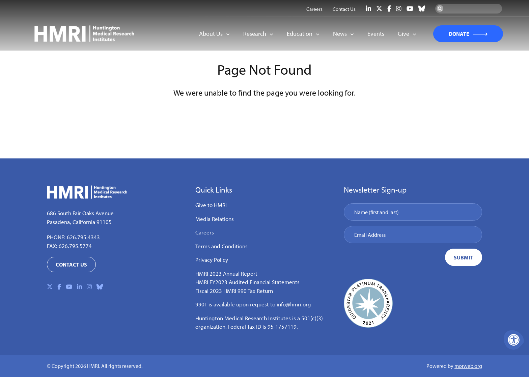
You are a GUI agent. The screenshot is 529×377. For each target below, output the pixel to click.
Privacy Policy (211, 259)
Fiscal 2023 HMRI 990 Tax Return (234, 290)
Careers (204, 232)
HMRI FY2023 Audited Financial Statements (247, 281)
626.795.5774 (75, 245)
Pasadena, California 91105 (79, 221)
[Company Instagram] (398, 8)
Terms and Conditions (221, 246)
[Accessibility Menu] (514, 340)
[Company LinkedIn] (368, 8)
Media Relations (214, 218)
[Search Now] (440, 8)
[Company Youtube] (410, 8)
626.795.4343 (83, 237)
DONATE (459, 33)
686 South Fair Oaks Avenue (80, 213)
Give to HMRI (211, 204)
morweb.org (468, 365)
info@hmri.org (294, 304)
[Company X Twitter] (379, 8)
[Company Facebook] (389, 8)
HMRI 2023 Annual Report (226, 273)
